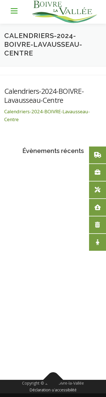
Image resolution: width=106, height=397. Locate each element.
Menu (13, 11)
